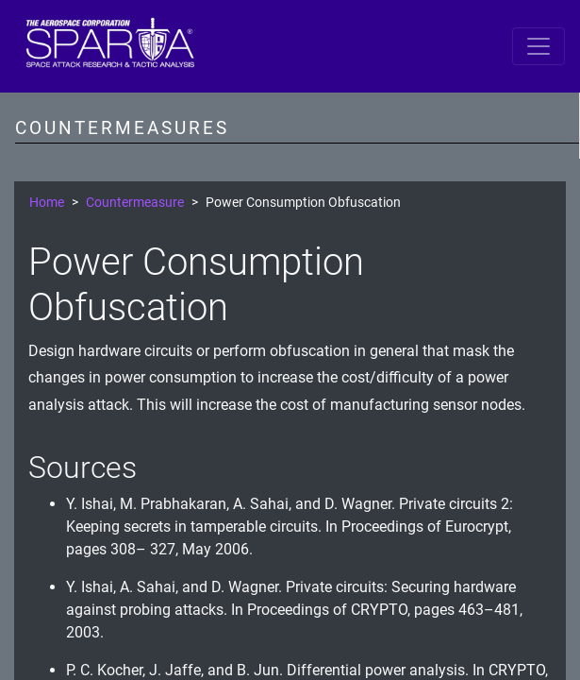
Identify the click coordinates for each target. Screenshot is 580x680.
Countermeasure (135, 203)
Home (46, 203)
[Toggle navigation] (538, 46)
